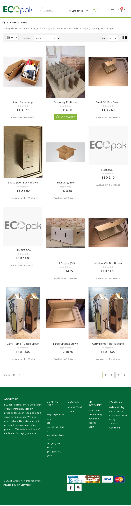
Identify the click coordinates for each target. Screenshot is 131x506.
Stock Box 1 (108, 170)
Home (4, 23)
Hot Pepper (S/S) (66, 264)
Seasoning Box (65, 183)
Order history (96, 415)
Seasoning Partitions (65, 102)
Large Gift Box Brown (65, 344)
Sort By (26, 38)
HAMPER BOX (23, 251)
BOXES (13, 23)
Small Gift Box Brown (108, 102)
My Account (94, 411)
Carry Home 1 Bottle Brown (23, 344)
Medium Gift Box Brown (108, 264)
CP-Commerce (24, 486)
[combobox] (65, 10)
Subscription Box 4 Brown (23, 183)
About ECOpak (75, 408)
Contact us (73, 412)
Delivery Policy (117, 408)
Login (91, 428)
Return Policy (116, 412)
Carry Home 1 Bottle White (108, 344)
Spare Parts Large (22, 102)
